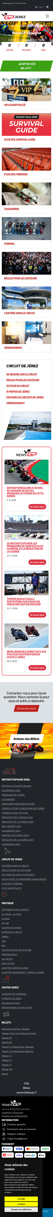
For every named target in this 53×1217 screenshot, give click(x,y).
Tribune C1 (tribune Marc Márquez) (18, 1046)
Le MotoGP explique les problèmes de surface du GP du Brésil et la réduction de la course (25, 547)
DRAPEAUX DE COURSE (13, 794)
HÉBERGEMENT (13, 347)
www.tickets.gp (26, 1092)
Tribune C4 (7, 1060)
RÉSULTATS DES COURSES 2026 (17, 817)
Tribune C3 (7, 1055)
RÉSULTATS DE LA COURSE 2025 (17, 839)
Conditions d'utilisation (12, 1112)
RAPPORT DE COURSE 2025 (15, 835)
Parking (9, 243)
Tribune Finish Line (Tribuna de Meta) (19, 1033)
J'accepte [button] (21, 1199)
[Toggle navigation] (47, 16)
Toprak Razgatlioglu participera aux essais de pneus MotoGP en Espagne (24, 601)
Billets (26, 1087)
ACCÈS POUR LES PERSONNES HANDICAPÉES (24, 879)
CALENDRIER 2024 (11, 830)
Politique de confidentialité (14, 1116)
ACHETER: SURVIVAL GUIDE (19, 139)
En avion (6, 918)
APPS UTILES (8, 963)
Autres (5, 1073)
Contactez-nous (26, 708)
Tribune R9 (7, 1037)
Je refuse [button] (21, 1204)
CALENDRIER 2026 (11, 790)
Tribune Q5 (7, 1042)
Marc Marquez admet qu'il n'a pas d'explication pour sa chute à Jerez (26, 654)
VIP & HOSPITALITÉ (15, 104)
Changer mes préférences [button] (21, 1210)
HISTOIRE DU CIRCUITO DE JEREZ (25, 397)
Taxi (4, 941)
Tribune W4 (7, 1069)
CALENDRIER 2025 (11, 844)
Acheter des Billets (26, 739)
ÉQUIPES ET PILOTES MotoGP (16, 786)
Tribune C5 (7, 1064)
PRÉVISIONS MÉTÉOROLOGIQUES (18, 803)
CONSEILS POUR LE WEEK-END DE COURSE (23, 808)
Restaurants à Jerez (11, 1003)
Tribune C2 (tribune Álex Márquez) (17, 1051)
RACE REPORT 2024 (11, 826)
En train (5, 923)
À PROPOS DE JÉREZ (18, 391)
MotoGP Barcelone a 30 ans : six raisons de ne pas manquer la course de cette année (25, 492)
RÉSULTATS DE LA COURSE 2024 (17, 821)
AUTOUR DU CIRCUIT (17, 385)
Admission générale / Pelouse (16, 1028)
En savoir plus (37, 506)
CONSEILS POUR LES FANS (15, 812)
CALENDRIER (11, 208)
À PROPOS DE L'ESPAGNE (14, 994)
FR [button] (41, 7)
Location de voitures (11, 927)
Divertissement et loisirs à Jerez (17, 1007)
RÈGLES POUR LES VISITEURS (20, 278)
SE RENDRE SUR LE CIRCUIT (21, 374)
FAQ (26, 1083)
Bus (3, 945)
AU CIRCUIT (7, 959)
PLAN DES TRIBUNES (16, 174)
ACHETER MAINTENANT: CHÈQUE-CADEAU (23, 972)
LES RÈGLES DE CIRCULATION (16, 950)
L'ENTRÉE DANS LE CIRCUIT (19, 313)
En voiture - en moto (11, 914)
